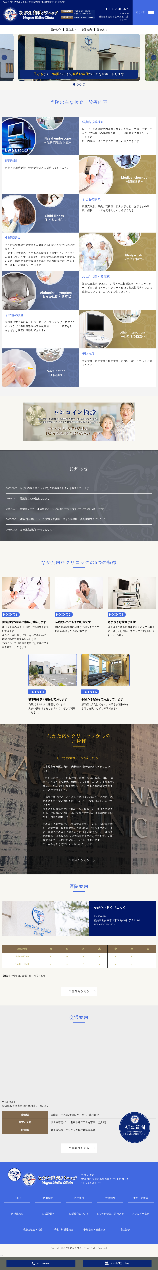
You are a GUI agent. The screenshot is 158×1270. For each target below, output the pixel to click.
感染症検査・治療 (33, 1229)
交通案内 (87, 29)
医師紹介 (56, 29)
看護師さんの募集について (35, 498)
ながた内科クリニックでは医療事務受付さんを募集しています (54, 488)
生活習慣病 (48, 1213)
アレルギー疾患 (140, 1213)
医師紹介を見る (79, 860)
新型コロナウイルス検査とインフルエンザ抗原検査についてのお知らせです (62, 509)
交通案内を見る (79, 1148)
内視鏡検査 (17, 1213)
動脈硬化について (79, 1213)
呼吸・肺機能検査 (63, 1229)
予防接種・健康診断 (94, 1229)
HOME (17, 1198)
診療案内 (102, 29)
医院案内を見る (79, 991)
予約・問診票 (140, 1198)
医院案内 (71, 29)
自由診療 (125, 1229)
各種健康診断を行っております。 (38, 529)
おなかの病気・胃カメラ (110, 1213)
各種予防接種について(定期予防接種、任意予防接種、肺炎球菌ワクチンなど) (63, 519)
